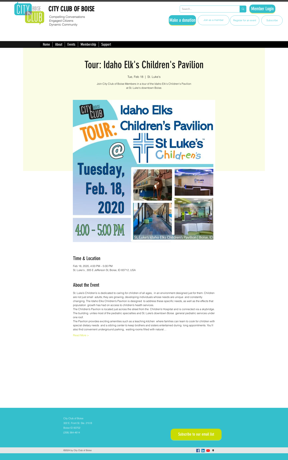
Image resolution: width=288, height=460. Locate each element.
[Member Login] (262, 9)
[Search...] (207, 9)
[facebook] (198, 450)
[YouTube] (208, 450)
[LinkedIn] (203, 450)
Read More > (81, 335)
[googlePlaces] (213, 450)
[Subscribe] (272, 20)
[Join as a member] (213, 20)
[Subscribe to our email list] (196, 434)
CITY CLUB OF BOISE (71, 9)
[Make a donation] (182, 20)
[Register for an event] (244, 20)
